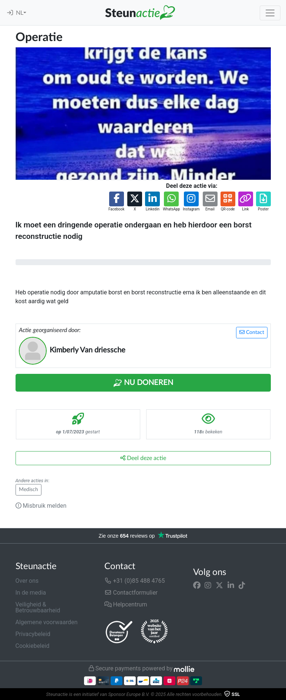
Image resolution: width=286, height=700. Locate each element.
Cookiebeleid (33, 645)
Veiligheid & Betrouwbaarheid (38, 607)
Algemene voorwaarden (47, 622)
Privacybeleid (33, 634)
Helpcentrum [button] (125, 604)
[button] (116, 202)
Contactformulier (131, 592)
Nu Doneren (143, 383)
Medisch (28, 489)
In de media (31, 592)
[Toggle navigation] (270, 13)
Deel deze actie (143, 458)
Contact (251, 332)
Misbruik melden (41, 505)
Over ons (27, 580)
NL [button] (19, 13)
